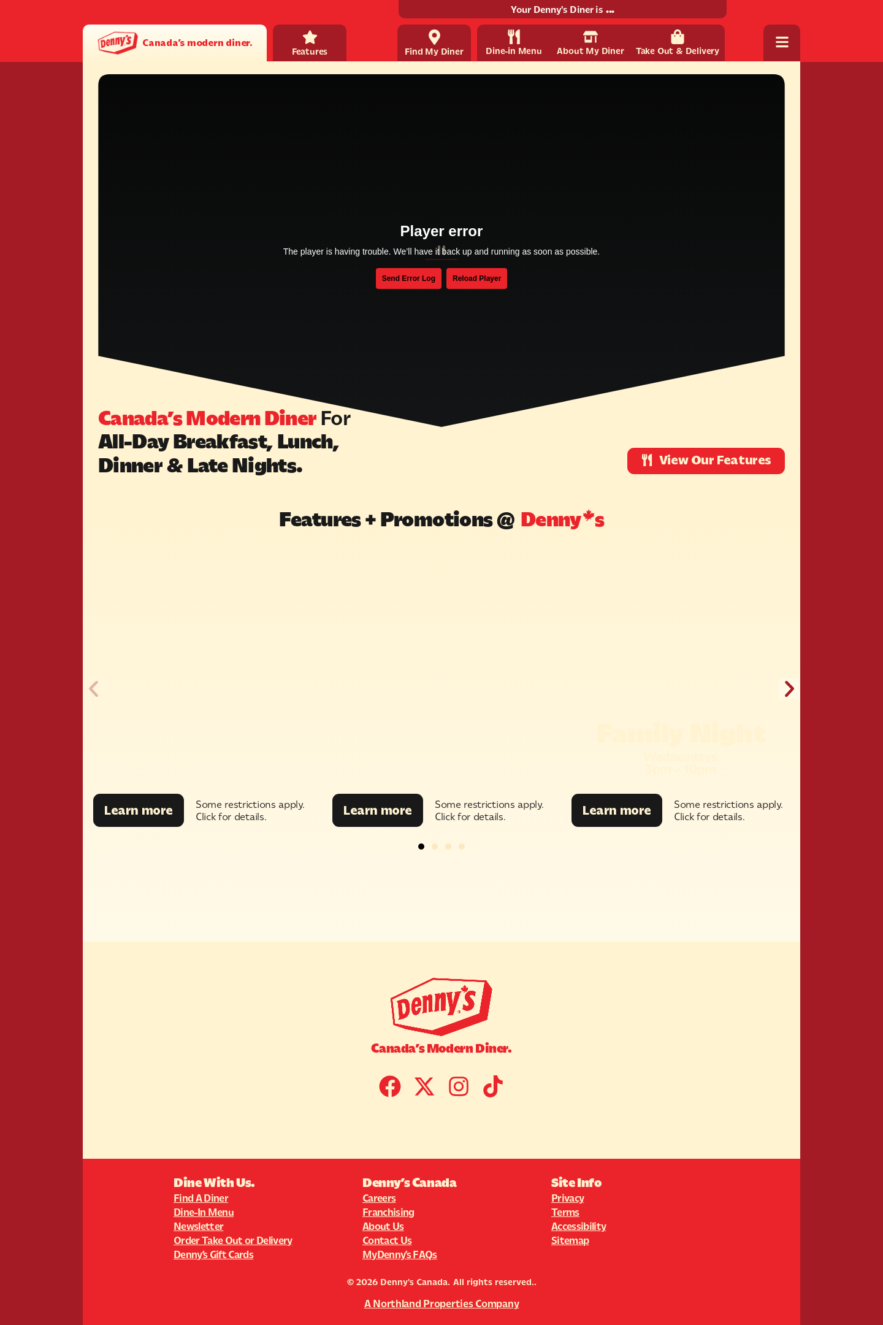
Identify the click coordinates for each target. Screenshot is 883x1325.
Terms (565, 1212)
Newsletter (198, 1226)
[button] (93, 689)
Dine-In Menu (204, 1212)
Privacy (567, 1198)
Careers (379, 1198)
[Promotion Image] (202, 670)
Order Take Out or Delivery (233, 1240)
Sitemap (570, 1240)
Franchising (388, 1212)
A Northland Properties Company (441, 1303)
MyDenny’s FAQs (399, 1254)
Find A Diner (201, 1198)
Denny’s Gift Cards (213, 1254)
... (610, 9)
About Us (383, 1226)
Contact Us (386, 1240)
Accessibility (578, 1226)
